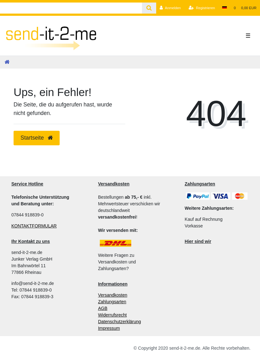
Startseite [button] (37, 138)
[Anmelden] (170, 8)
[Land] (224, 8)
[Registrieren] (201, 8)
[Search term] (71, 8)
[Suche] (149, 8)
